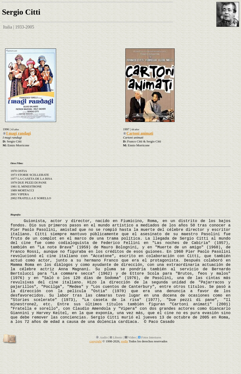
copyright (96, 341)
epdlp (124, 341)
